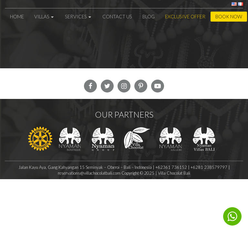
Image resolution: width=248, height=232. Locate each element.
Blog (148, 16)
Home (17, 16)
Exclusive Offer (185, 16)
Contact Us (117, 16)
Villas (44, 16)
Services (78, 16)
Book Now (228, 16)
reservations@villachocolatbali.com (89, 173)
